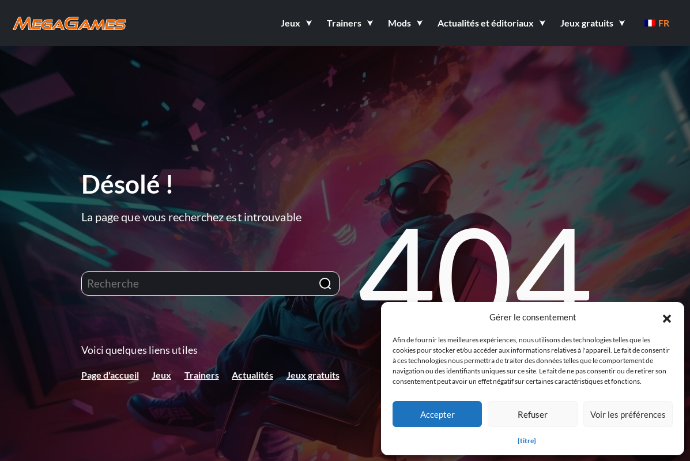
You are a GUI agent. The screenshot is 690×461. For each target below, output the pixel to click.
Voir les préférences (628, 414)
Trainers (201, 374)
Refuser (533, 414)
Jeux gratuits (313, 374)
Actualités (252, 374)
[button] (667, 317)
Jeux (161, 374)
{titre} (527, 440)
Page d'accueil (110, 374)
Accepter (437, 414)
